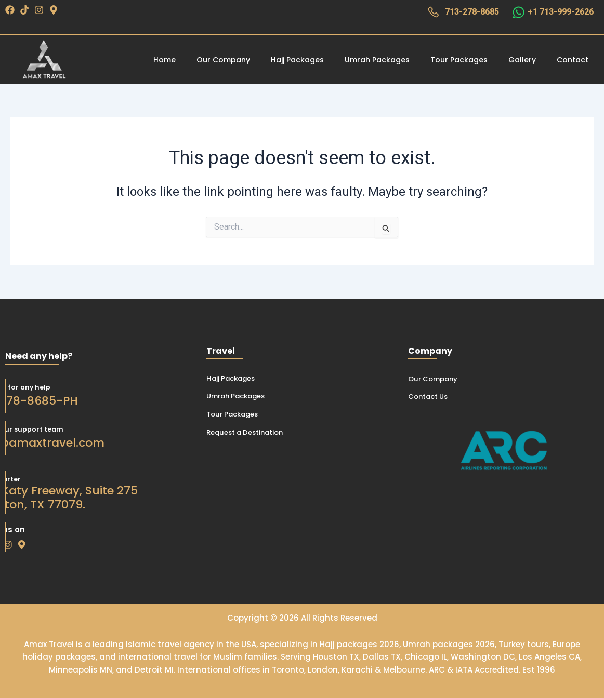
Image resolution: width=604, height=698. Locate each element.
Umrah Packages (377, 60)
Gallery (522, 60)
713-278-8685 (470, 13)
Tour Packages (459, 60)
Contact (572, 60)
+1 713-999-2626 (561, 13)
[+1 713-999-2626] (517, 12)
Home (164, 60)
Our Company (223, 60)
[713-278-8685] (431, 12)
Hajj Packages (297, 60)
